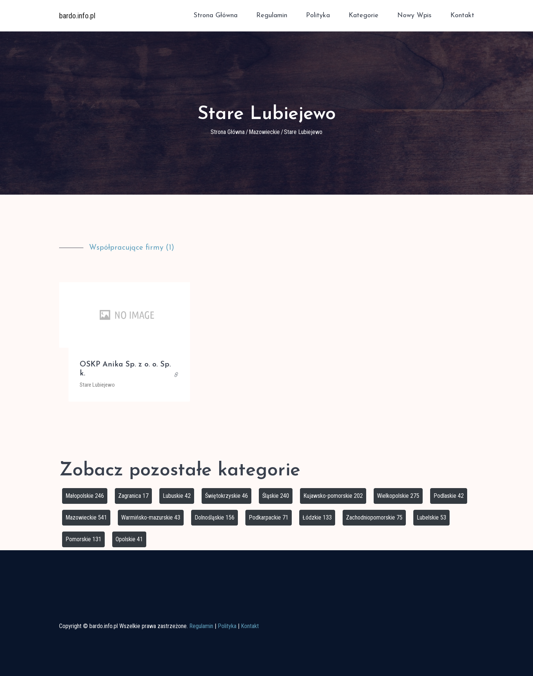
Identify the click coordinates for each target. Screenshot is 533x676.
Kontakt (462, 15)
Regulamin (271, 15)
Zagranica (133, 495)
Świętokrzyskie (226, 495)
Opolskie (129, 539)
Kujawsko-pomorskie (333, 495)
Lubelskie (431, 517)
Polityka (318, 15)
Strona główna (215, 15)
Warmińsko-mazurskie (150, 517)
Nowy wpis (414, 15)
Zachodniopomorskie (374, 517)
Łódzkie (317, 517)
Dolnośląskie (214, 517)
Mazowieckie (264, 131)
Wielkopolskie (398, 495)
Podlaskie (449, 495)
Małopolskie (84, 495)
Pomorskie (83, 539)
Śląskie (275, 495)
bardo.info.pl (77, 14)
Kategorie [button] (364, 15)
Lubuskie (177, 495)
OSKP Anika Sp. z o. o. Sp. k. (125, 369)
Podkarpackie (268, 517)
